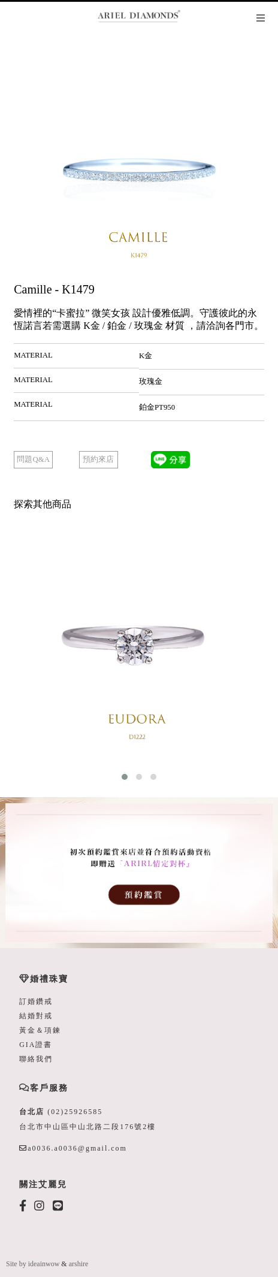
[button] (124, 777)
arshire (79, 1264)
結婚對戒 (36, 1016)
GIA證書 (35, 1044)
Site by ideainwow (32, 1264)
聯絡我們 (36, 1059)
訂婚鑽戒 (36, 1001)
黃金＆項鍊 (40, 1030)
